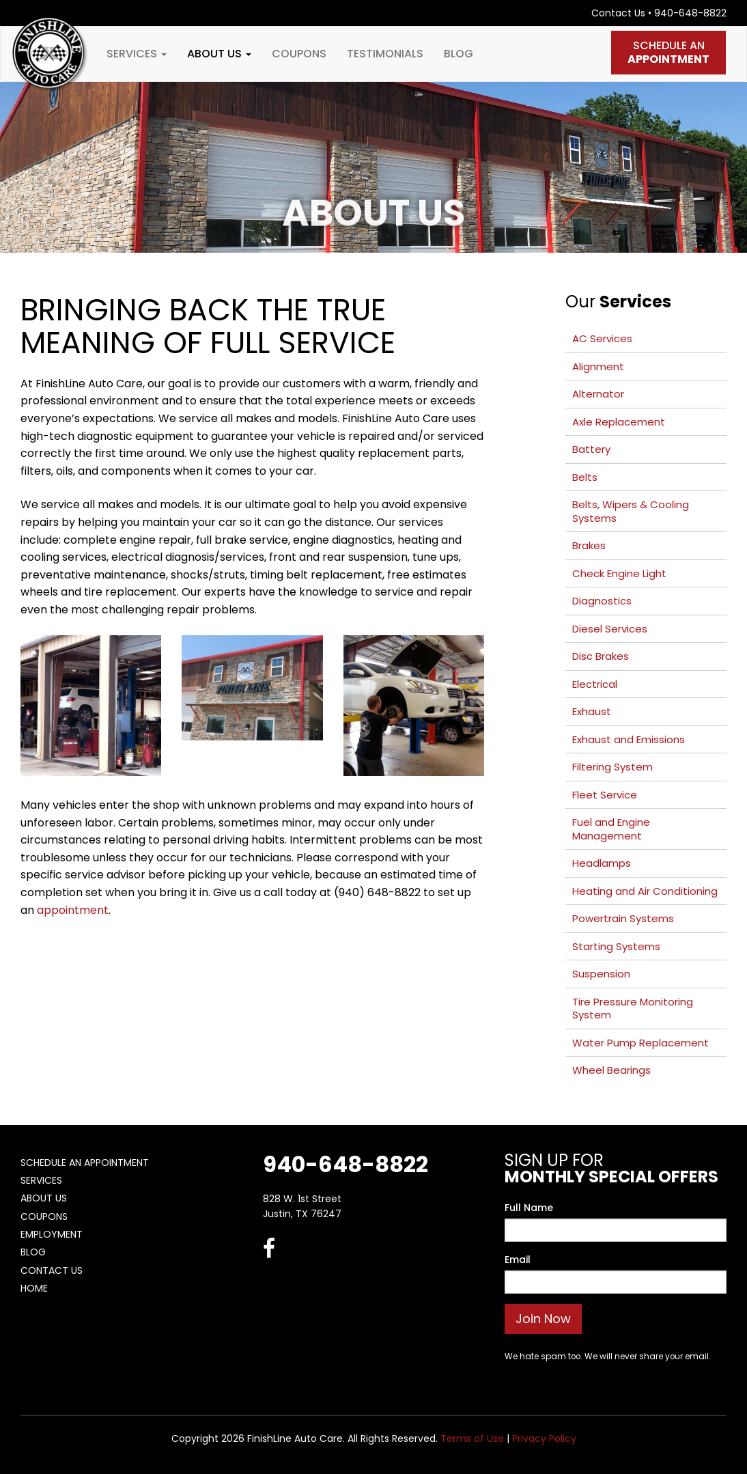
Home (34, 1288)
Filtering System (612, 767)
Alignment (598, 366)
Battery (591, 449)
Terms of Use (472, 1438)
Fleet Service (604, 795)
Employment (51, 1234)
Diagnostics (602, 601)
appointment (73, 910)
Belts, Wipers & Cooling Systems (630, 511)
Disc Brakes (600, 656)
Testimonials (385, 53)
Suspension (601, 974)
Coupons (299, 53)
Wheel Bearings (611, 1070)
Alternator (598, 394)
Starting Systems (616, 946)
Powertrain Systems (623, 918)
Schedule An (668, 52)
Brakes (589, 545)
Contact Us (618, 13)
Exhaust (591, 711)
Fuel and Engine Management (611, 829)
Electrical (594, 684)
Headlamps (601, 863)
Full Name (529, 1207)
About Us (219, 53)
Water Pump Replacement (640, 1042)
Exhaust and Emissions (628, 739)
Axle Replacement (618, 422)
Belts (584, 477)
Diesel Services (609, 629)
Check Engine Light (619, 573)
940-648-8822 (690, 13)
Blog (458, 53)
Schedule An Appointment (84, 1162)
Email (518, 1259)
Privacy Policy (544, 1438)
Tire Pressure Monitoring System (632, 1009)
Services (137, 53)
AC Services (602, 338)
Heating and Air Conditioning (645, 891)
